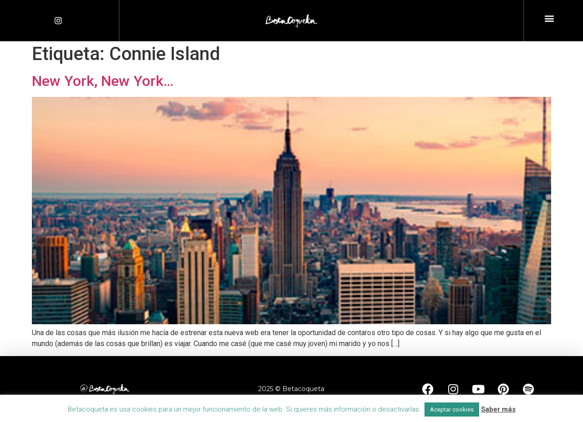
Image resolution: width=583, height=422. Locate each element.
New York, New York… (103, 81)
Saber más (498, 409)
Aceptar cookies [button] (452, 409)
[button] (549, 18)
